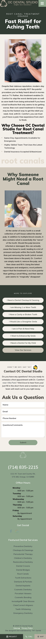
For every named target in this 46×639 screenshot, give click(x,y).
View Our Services (23, 350)
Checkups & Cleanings (23, 550)
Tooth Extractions (23, 577)
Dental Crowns (23, 566)
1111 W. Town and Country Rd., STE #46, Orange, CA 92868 (23, 475)
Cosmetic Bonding (23, 597)
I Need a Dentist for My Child (23, 343)
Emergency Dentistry (23, 613)
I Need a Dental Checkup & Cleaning (23, 300)
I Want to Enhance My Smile (23, 336)
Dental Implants (23, 585)
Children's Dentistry (23, 558)
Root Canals (23, 574)
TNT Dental (36, 630)
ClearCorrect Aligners (23, 605)
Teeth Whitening (23, 609)
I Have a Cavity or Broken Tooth (23, 314)
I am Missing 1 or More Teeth (23, 307)
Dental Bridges (23, 570)
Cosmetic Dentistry (23, 589)
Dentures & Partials (23, 581)
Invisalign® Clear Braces (23, 601)
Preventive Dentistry (23, 546)
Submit (23, 442)
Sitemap (16, 628)
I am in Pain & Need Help (23, 329)
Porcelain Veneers (23, 593)
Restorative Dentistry (23, 562)
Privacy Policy (27, 628)
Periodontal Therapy (23, 554)
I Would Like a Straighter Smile (23, 321)
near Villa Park (9, 382)
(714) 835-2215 (23, 467)
